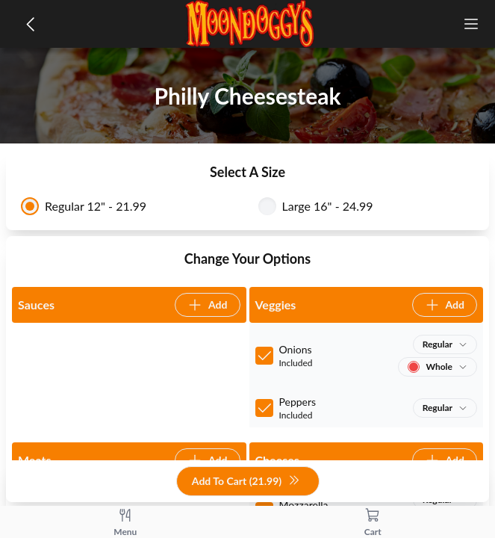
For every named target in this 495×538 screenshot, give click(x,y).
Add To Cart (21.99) (246, 481)
